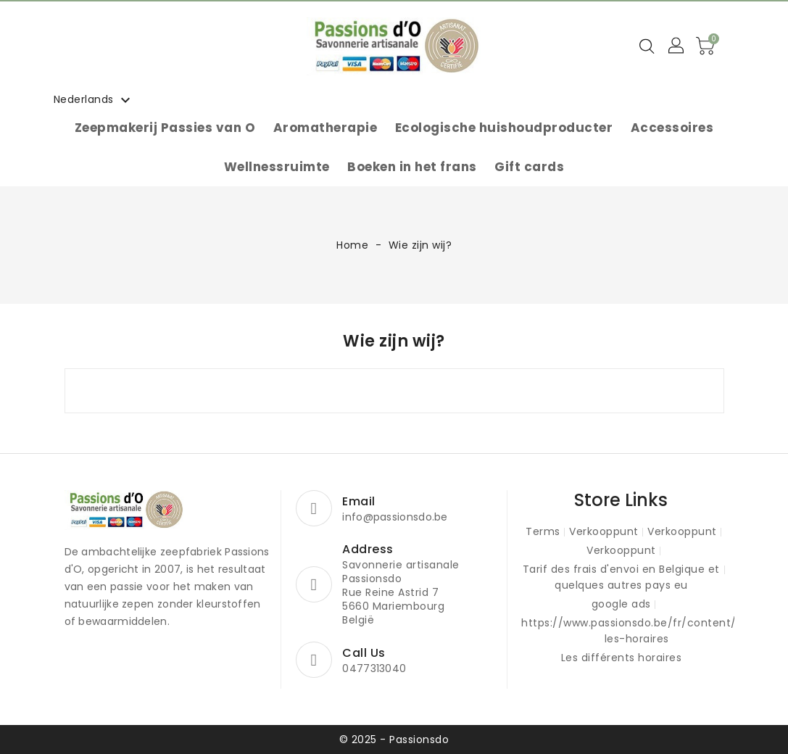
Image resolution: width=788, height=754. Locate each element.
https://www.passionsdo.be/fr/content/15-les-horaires (636, 631)
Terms (543, 531)
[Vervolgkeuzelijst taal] (94, 99)
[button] (677, 46)
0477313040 (374, 668)
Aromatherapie (325, 127)
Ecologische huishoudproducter (504, 127)
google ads (621, 604)
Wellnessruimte (277, 166)
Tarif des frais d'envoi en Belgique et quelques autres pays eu (621, 577)
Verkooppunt (604, 531)
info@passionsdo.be (394, 517)
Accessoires (672, 127)
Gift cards (529, 166)
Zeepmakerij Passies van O (165, 127)
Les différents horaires (621, 657)
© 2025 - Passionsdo (394, 739)
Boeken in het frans (412, 166)
